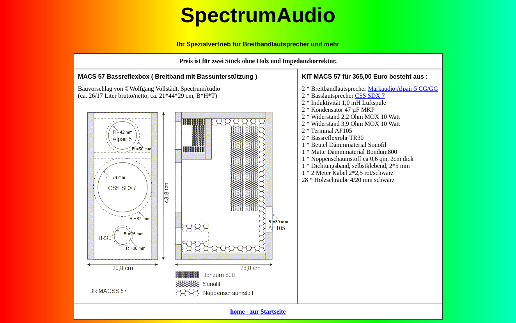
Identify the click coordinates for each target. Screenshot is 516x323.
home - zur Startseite (257, 311)
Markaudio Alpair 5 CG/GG (403, 88)
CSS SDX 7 (370, 95)
